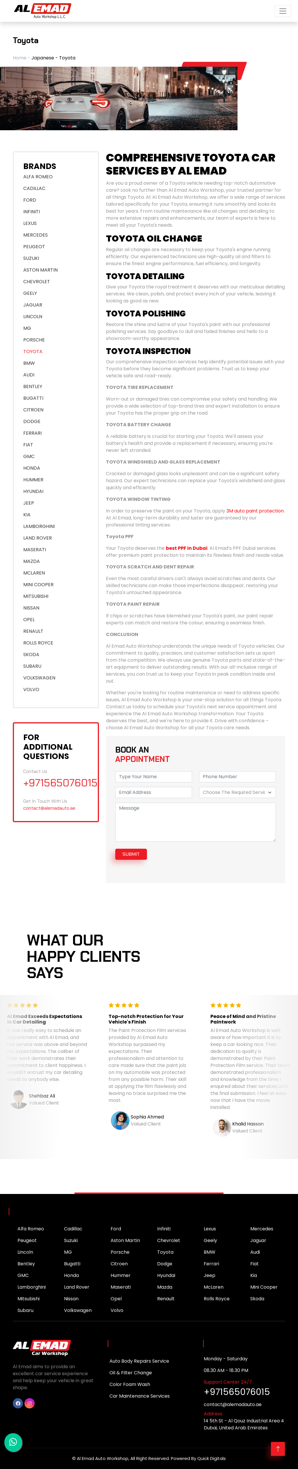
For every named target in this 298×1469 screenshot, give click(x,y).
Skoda (257, 1298)
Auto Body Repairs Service (139, 1361)
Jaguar (258, 1240)
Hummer (121, 1275)
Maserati (121, 1287)
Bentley (26, 1263)
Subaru (25, 1310)
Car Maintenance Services (139, 1396)
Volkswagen (78, 1310)
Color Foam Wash (129, 1384)
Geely (210, 1240)
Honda (71, 1275)
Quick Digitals (211, 1458)
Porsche (120, 1252)
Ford (116, 1228)
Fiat (254, 1263)
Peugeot (27, 1240)
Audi (255, 1252)
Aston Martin (125, 1240)
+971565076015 (60, 783)
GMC (23, 1275)
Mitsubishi (28, 1298)
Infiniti (164, 1228)
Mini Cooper (264, 1287)
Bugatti (72, 1263)
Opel (116, 1298)
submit (131, 854)
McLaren (214, 1287)
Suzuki (71, 1240)
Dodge (164, 1263)
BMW (209, 1252)
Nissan (71, 1298)
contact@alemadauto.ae (49, 808)
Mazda (164, 1287)
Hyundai (166, 1275)
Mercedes (261, 1228)
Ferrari (211, 1263)
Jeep (209, 1275)
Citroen (119, 1263)
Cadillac (73, 1228)
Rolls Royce (217, 1298)
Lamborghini (31, 1287)
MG (68, 1252)
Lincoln (25, 1252)
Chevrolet (168, 1240)
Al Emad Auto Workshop (102, 1458)
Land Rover (76, 1287)
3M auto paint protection (255, 511)
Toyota (165, 1252)
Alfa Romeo (30, 1228)
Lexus (210, 1228)
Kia (253, 1275)
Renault (166, 1298)
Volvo (117, 1310)
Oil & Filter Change (130, 1372)
